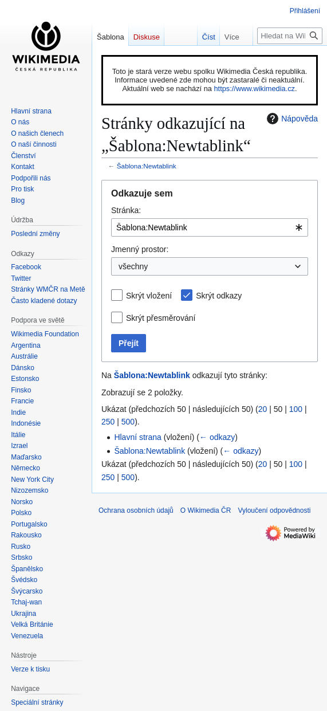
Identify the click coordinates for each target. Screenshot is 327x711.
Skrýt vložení (149, 295)
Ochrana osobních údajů (136, 510)
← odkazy (217, 437)
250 (108, 421)
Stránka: (126, 210)
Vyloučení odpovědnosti (274, 510)
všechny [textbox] (133, 266)
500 (128, 421)
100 (295, 409)
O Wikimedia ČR (205, 510)
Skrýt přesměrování (160, 318)
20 (262, 409)
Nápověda (291, 118)
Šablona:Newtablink (146, 166)
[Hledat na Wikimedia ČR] (289, 36)
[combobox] (209, 227)
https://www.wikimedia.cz (254, 88)
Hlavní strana (137, 437)
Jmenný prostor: (139, 249)
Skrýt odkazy (219, 295)
